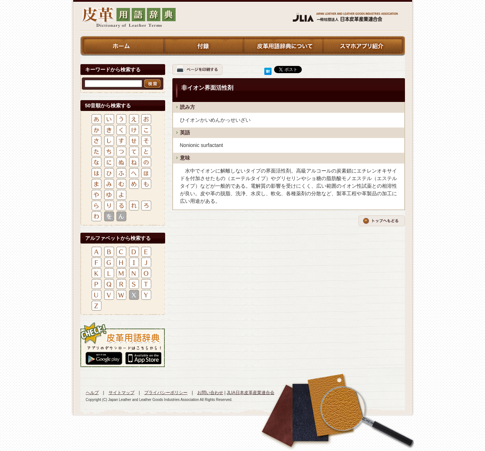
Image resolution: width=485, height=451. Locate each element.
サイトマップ (122, 392)
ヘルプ (92, 392)
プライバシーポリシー (166, 392)
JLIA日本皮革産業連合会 (250, 392)
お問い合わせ (210, 392)
